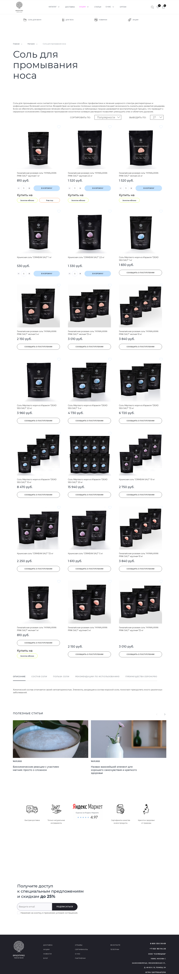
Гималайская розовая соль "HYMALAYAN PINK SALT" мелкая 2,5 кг (138, 174)
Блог (45, 958)
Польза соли (61, 676)
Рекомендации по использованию (97, 676)
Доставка (70, 7)
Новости (47, 954)
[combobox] (108, 117)
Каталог (55, 7)
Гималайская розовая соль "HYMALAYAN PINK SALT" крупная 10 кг (138, 555)
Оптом (123, 7)
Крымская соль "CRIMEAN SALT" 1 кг (34, 257)
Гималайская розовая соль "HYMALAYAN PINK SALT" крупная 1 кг (36, 174)
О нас (110, 7)
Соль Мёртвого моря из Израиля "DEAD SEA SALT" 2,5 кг (37, 406)
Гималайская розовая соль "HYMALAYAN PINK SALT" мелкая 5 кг (36, 332)
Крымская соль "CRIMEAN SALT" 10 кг (137, 479)
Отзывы (78, 945)
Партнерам (80, 958)
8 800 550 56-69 (158, 943)
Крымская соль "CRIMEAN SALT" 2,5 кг (86, 257)
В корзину (46, 188)
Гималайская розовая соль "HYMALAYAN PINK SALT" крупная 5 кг (87, 629)
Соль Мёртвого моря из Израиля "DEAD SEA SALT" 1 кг (139, 258)
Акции (84, 7)
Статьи (97, 7)
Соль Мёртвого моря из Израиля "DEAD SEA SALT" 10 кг (37, 480)
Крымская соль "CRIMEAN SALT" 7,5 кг (35, 553)
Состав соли (39, 676)
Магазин (31, 44)
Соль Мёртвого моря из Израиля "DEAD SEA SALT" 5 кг (87, 406)
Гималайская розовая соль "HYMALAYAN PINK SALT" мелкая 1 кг (36, 629)
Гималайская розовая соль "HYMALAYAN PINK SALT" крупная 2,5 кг (87, 174)
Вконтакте (115, 945)
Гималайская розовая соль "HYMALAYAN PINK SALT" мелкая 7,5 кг (87, 332)
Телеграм (114, 949)
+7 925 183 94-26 (158, 949)
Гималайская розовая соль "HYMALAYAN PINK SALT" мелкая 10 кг (138, 332)
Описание (19, 676)
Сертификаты (81, 949)
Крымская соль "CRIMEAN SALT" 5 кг (85, 553)
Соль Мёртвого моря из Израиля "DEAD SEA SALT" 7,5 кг (139, 406)
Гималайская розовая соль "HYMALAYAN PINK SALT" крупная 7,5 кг (138, 629)
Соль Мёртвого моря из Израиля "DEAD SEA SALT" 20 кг (87, 480)
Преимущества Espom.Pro (141, 676)
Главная (16, 44)
